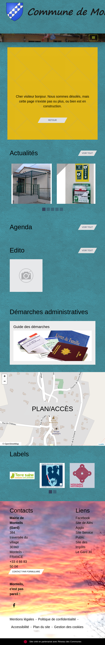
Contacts (20, 510)
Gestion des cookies (68, 627)
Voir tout (87, 153)
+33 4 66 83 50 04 (18, 564)
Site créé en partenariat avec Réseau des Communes (52, 641)
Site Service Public (84, 535)
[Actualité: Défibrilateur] (77, 184)
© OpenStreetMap (11, 444)
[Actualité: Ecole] (31, 184)
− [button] (5, 381)
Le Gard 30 (84, 552)
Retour (52, 120)
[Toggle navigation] (93, 38)
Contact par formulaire (26, 571)
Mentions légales (22, 619)
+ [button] (5, 376)
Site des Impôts (81, 544)
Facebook (83, 518)
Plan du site (41, 627)
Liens (83, 510)
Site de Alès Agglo (84, 525)
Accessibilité (20, 627)
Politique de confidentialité (57, 619)
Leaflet (101, 444)
